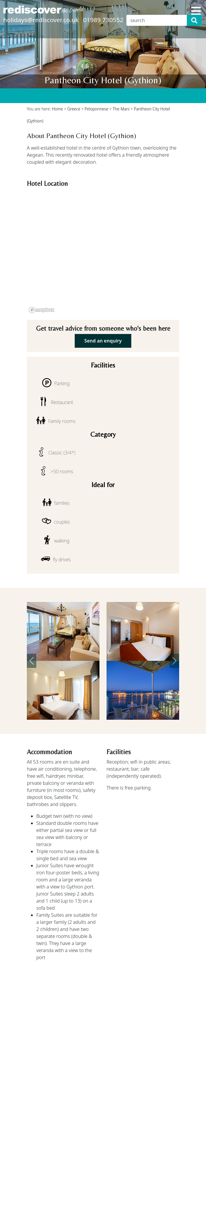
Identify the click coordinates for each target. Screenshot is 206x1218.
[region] (103, 252)
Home (57, 109)
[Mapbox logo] (42, 310)
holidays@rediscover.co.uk (41, 20)
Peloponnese (96, 109)
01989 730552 (103, 20)
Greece (73, 109)
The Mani (121, 109)
